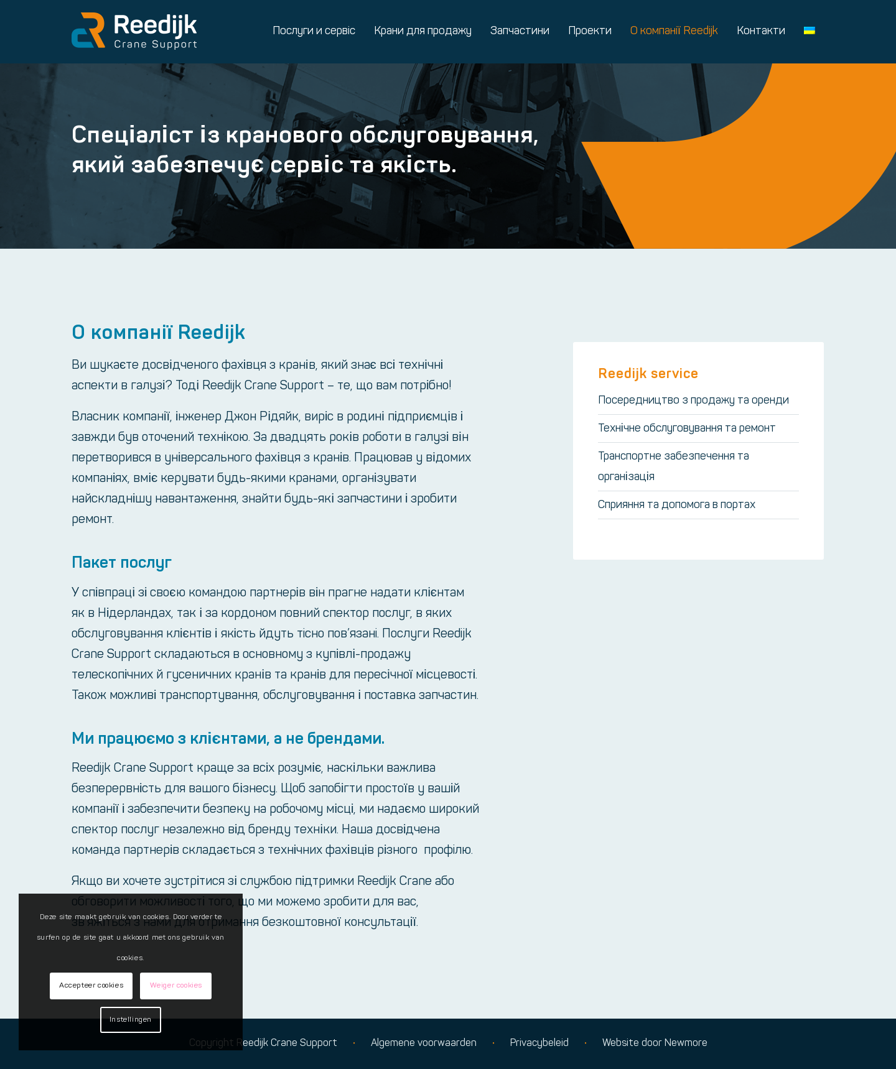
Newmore (686, 1043)
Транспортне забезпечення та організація (673, 467)
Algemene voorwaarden (424, 1043)
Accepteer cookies (91, 985)
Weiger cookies (176, 985)
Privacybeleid (539, 1043)
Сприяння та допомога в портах (676, 505)
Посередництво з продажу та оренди (693, 401)
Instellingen (131, 1020)
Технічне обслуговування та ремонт (687, 429)
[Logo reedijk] (134, 32)
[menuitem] (314, 32)
